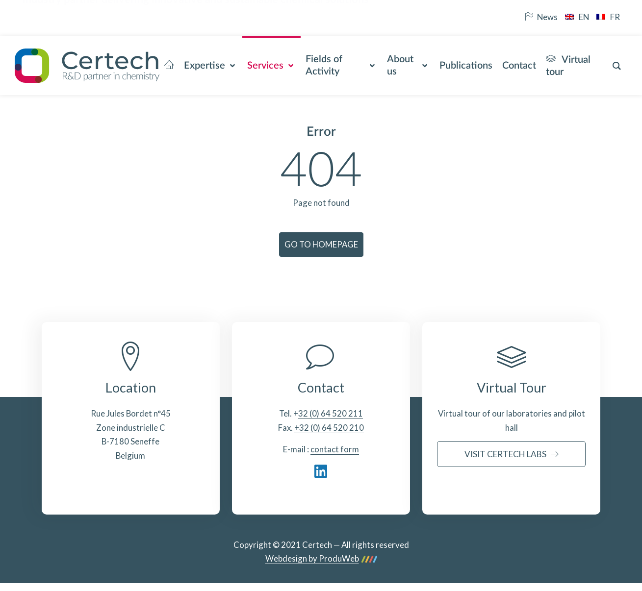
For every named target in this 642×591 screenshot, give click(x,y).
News (541, 17)
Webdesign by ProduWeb (321, 559)
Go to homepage (321, 244)
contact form (334, 449)
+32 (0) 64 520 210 (329, 427)
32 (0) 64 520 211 (330, 413)
